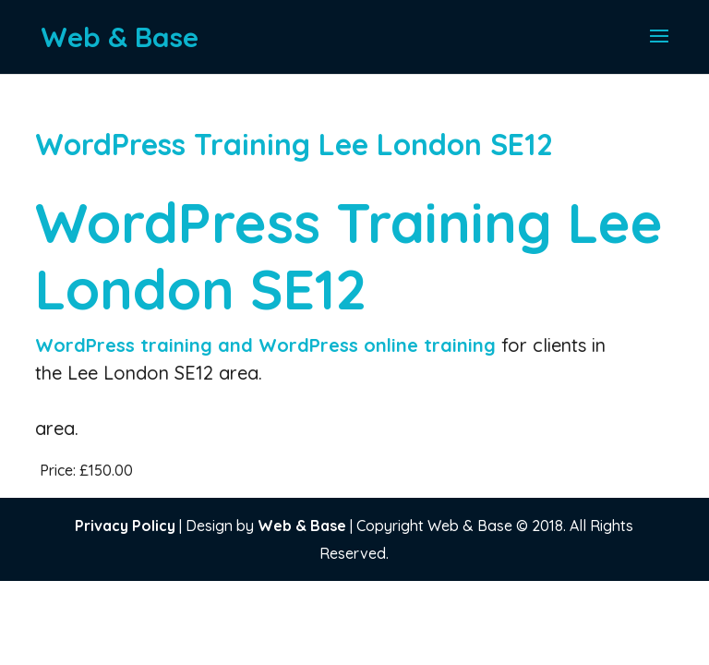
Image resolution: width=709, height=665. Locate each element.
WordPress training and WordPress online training (268, 345)
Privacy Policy (125, 525)
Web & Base (302, 525)
